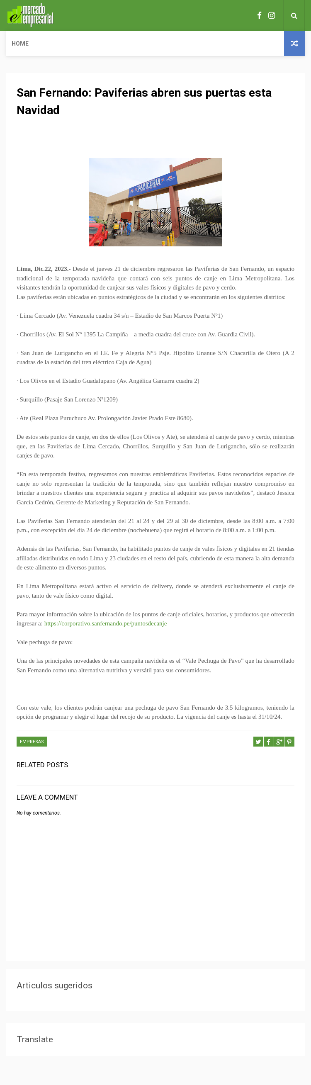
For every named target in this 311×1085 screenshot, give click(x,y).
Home (20, 43)
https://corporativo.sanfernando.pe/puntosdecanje (105, 623)
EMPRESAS (32, 741)
